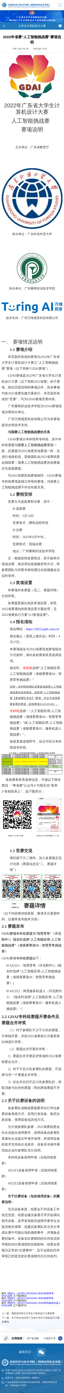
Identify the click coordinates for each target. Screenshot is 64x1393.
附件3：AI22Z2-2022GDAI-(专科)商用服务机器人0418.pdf (31, 1304)
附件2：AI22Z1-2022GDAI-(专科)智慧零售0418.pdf (28, 1299)
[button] (60, 1338)
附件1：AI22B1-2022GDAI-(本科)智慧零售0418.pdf (28, 1294)
